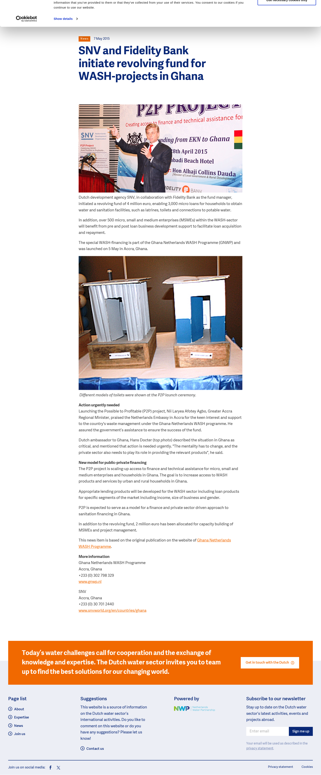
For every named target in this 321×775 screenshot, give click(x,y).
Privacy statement (280, 767)
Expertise (21, 717)
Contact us (95, 749)
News (18, 726)
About (19, 709)
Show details (63, 41)
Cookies (307, 767)
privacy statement (259, 748)
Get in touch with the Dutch (270, 662)
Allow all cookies (287, 10)
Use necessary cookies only (286, 22)
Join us (19, 734)
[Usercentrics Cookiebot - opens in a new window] (26, 41)
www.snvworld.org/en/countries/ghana (112, 611)
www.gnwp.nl (90, 582)
